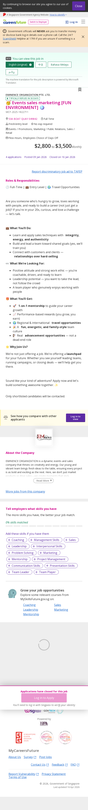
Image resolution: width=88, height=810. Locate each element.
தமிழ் (12, 72)
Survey (30, 770)
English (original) (18, 64)
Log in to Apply (44, 698)
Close (78, 6)
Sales (72, 540)
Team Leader (20, 572)
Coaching (18, 540)
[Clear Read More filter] (43, 481)
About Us (15, 770)
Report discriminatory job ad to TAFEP (57, 171)
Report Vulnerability (24, 787)
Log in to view (75, 418)
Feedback (60, 777)
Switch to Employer (38, 22)
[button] (82, 37)
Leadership (19, 546)
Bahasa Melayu (59, 64)
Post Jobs (45, 770)
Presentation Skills (62, 566)
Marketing (50, 553)
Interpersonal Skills (49, 546)
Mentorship (20, 559)
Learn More (16, 668)
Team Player (47, 572)
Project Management (51, 559)
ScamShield (9, 38)
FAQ (75, 777)
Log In (74, 22)
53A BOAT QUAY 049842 (23, 118)
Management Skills (46, 540)
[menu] (83, 21)
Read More (42, 480)
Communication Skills (26, 566)
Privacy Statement (54, 787)
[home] (14, 22)
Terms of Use (18, 790)
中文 (40, 64)
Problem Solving (23, 553)
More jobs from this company (25, 491)
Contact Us (40, 777)
